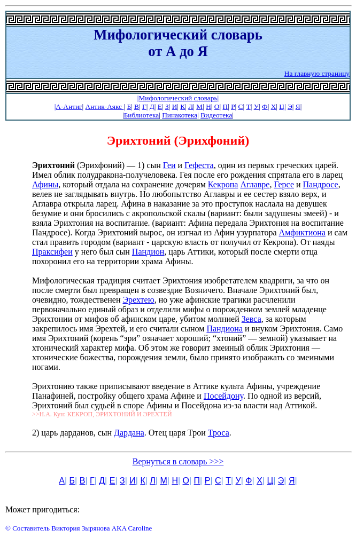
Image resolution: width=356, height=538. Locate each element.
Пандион (148, 251)
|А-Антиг (68, 106)
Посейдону (223, 395)
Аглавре (254, 184)
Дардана (129, 432)
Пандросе (320, 184)
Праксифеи (52, 251)
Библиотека (141, 115)
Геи (169, 165)
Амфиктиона (302, 232)
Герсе (284, 184)
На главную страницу (317, 73)
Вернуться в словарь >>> (178, 461)
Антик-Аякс (105, 106)
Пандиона (224, 328)
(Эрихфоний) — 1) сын (97, 165)
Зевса (251, 318)
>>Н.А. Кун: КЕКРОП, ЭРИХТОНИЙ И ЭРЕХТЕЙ (102, 414)
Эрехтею (138, 299)
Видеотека (216, 115)
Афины (45, 184)
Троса (218, 432)
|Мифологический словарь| (178, 98)
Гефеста (199, 165)
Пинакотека (179, 115)
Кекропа (223, 184)
